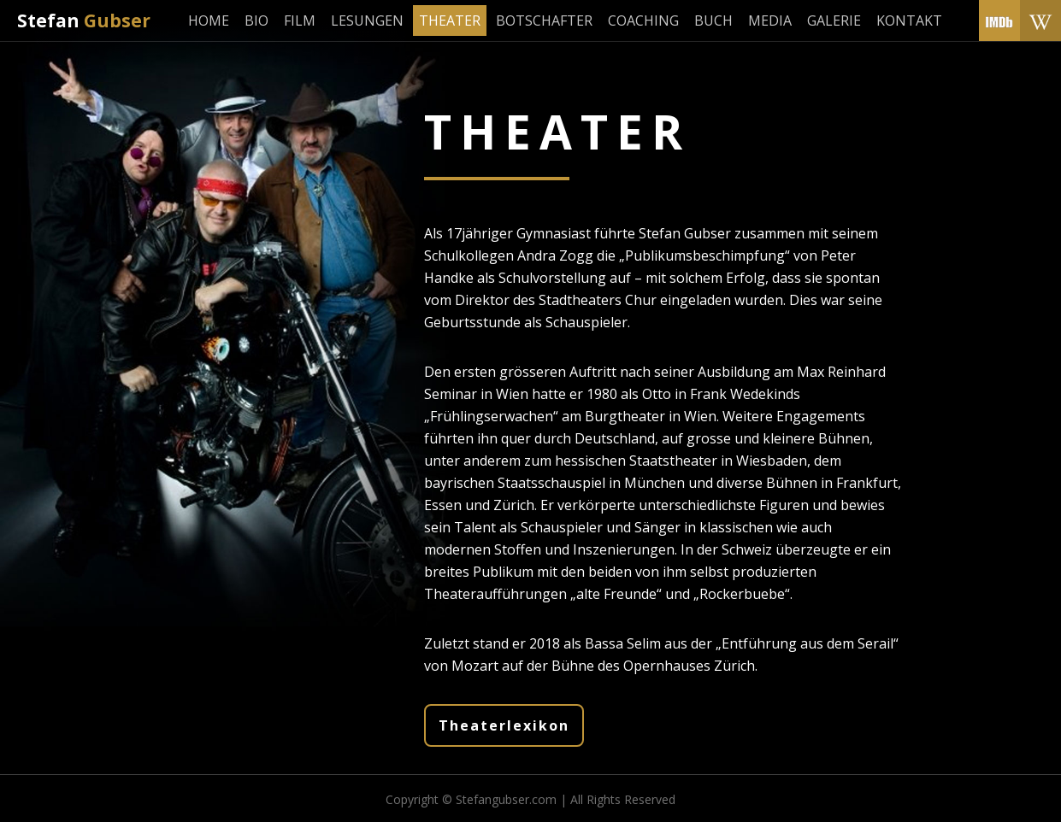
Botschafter (544, 20)
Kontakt (909, 20)
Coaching (643, 20)
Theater (449, 20)
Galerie (834, 20)
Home (208, 20)
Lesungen (367, 20)
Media (770, 20)
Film (299, 20)
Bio (256, 20)
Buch (713, 20)
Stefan (83, 20)
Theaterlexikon (504, 725)
